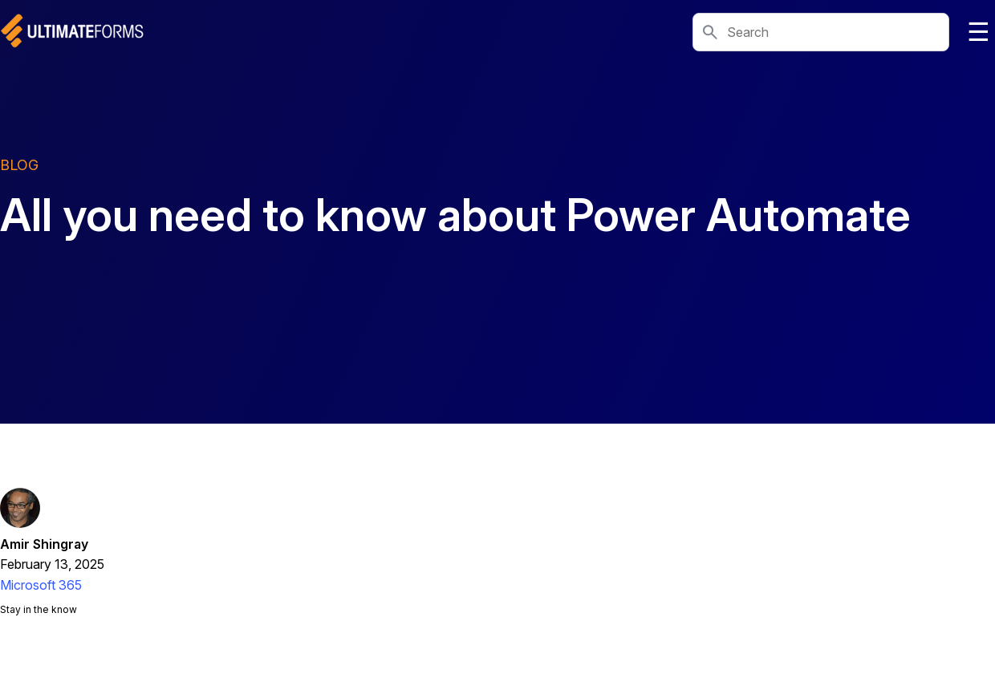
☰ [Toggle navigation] (978, 32)
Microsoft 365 (41, 585)
